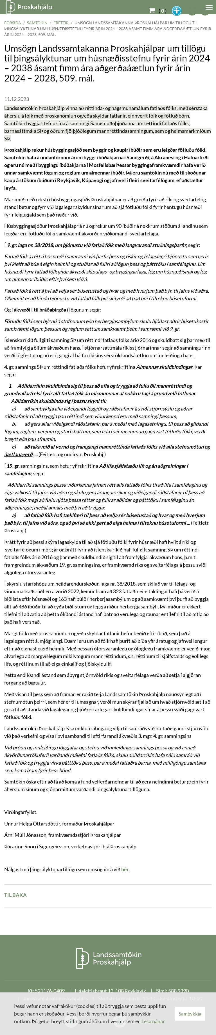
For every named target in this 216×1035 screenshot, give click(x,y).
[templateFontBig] (192, 11)
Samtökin (37, 22)
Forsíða (12, 22)
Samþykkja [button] (190, 1014)
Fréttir (61, 22)
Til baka (15, 895)
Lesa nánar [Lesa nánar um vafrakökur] (153, 1021)
